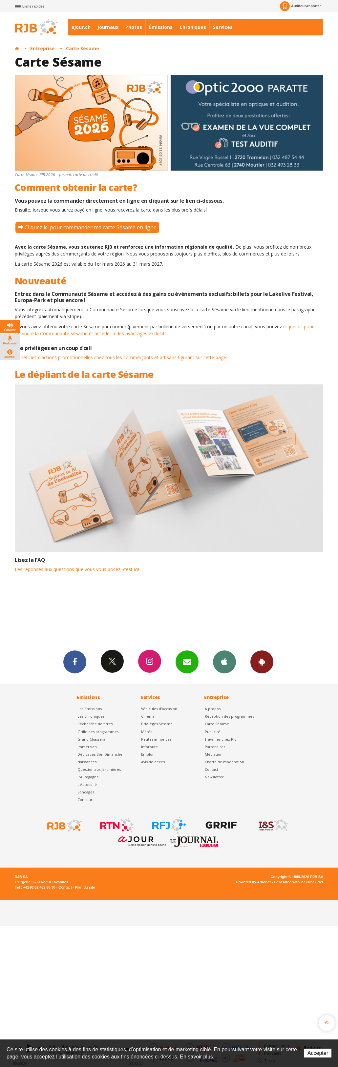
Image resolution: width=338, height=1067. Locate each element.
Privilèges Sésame (157, 724)
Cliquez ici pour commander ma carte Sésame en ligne (91, 227)
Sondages (85, 792)
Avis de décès (153, 762)
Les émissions (89, 709)
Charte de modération (224, 762)
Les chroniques (90, 716)
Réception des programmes (229, 716)
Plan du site (85, 887)
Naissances (86, 762)
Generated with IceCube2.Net (298, 882)
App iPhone (224, 661)
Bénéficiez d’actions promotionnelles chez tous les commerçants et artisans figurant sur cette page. (121, 357)
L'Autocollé (87, 784)
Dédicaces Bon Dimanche (99, 754)
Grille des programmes (97, 731)
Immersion (87, 747)
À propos (213, 709)
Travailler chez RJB (221, 739)
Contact (211, 769)
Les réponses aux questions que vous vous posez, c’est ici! (77, 569)
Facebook (74, 661)
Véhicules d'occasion (159, 709)
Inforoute (149, 747)
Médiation (213, 754)
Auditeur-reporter (300, 6)
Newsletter (214, 777)
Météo (147, 731)
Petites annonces (156, 739)
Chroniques (193, 27)
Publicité (212, 731)
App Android (261, 661)
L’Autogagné (88, 777)
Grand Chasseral (91, 739)
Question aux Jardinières (99, 769)
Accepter (317, 1053)
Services (223, 27)
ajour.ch (81, 27)
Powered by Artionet (253, 882)
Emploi (147, 754)
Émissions (161, 27)
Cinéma (148, 716)
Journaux (107, 27)
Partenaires (215, 747)
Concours (85, 799)
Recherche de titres (95, 724)
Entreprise (42, 48)
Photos (133, 27)
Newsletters (187, 661)
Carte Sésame (82, 48)
